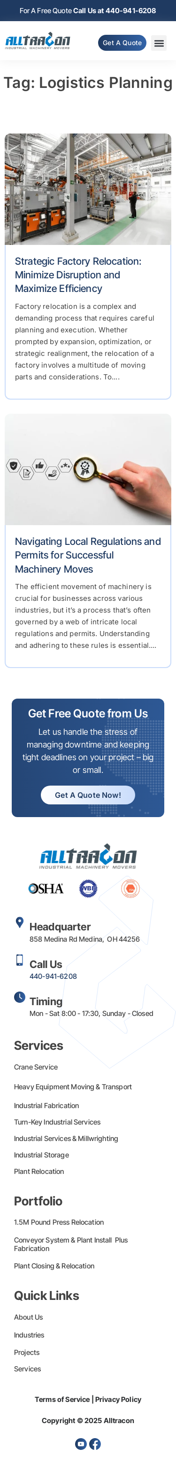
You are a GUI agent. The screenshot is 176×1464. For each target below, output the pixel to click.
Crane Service (36, 1067)
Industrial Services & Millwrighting (66, 1138)
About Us (28, 1317)
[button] (159, 43)
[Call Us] (19, 960)
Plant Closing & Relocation (54, 1265)
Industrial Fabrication (46, 1105)
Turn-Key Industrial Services (57, 1122)
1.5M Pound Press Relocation (59, 1222)
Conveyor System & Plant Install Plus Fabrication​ (71, 1244)
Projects (26, 1352)
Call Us (46, 964)
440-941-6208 (53, 976)
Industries (29, 1334)
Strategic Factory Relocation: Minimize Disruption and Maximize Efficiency (78, 275)
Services (27, 1368)
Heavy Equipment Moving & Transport (73, 1086)
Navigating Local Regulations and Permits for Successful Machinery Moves (88, 555)
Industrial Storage (41, 1154)
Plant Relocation (39, 1171)
